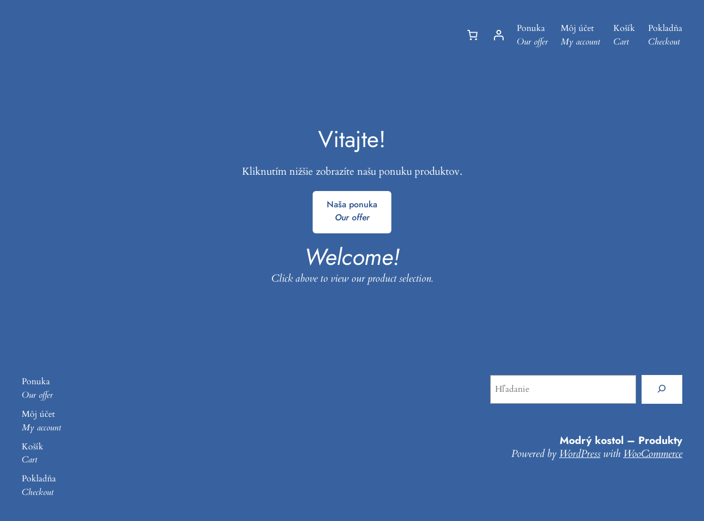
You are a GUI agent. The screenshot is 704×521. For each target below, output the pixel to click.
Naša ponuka (352, 211)
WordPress (579, 454)
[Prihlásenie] (498, 35)
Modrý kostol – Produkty (621, 440)
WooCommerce (652, 454)
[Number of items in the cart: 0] (472, 35)
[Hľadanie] (662, 389)
